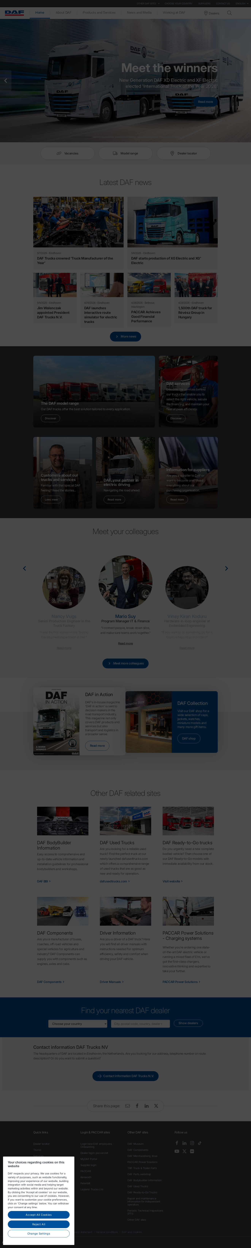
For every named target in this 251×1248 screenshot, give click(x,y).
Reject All (38, 1224)
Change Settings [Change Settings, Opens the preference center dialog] (38, 1233)
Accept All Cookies (39, 1214)
